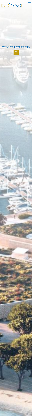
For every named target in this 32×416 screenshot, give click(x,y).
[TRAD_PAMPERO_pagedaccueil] (11, 7)
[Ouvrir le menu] (30, 3)
